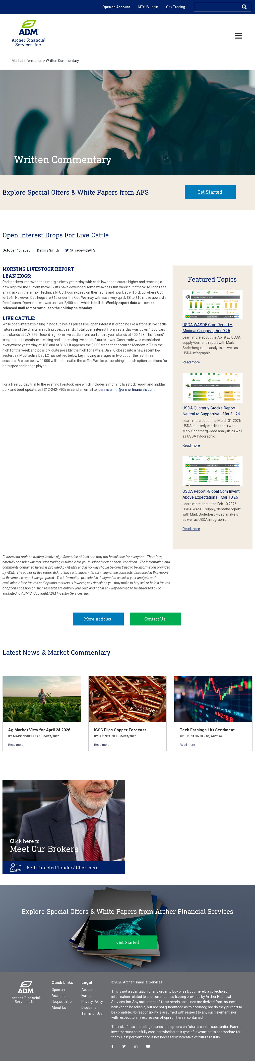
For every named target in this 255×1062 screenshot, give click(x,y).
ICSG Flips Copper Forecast (120, 731)
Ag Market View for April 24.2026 (39, 731)
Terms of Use (92, 1015)
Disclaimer (89, 1009)
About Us (59, 1009)
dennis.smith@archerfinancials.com (126, 390)
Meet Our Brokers (44, 847)
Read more (191, 362)
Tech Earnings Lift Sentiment (207, 731)
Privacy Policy (92, 1003)
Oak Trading (175, 7)
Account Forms (88, 994)
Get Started (209, 192)
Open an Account (116, 7)
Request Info (62, 1003)
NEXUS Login (148, 7)
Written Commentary (62, 61)
